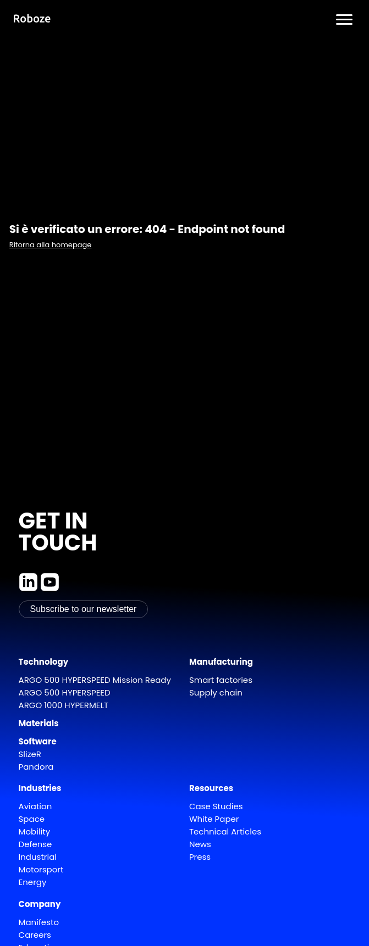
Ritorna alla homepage (50, 245)
